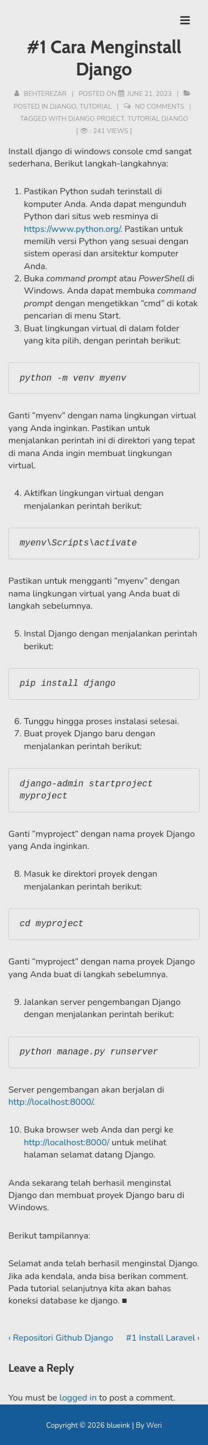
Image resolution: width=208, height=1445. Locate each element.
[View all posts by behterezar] (41, 93)
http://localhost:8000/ (50, 1102)
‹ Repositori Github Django (60, 1338)
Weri (154, 1426)
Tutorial (95, 106)
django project (96, 118)
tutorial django (158, 118)
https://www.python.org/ (72, 229)
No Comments (159, 106)
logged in (78, 1398)
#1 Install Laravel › (163, 1338)
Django (63, 106)
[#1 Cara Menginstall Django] (149, 93)
